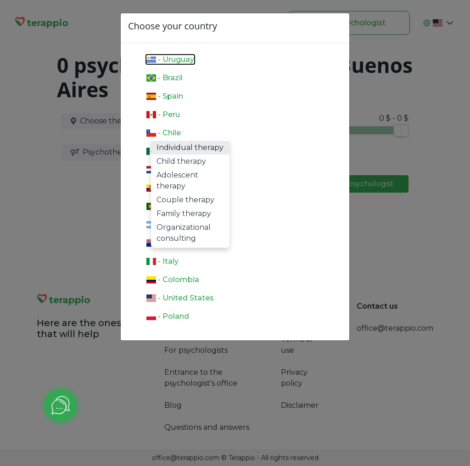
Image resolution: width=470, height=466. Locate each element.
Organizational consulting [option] (184, 233)
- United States (180, 298)
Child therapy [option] (181, 161)
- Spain (164, 96)
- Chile (163, 132)
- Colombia (172, 279)
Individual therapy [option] (190, 147)
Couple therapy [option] (185, 199)
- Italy (162, 261)
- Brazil (164, 77)
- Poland (167, 316)
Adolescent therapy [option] (177, 180)
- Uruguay (170, 59)
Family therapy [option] (184, 213)
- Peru (163, 114)
